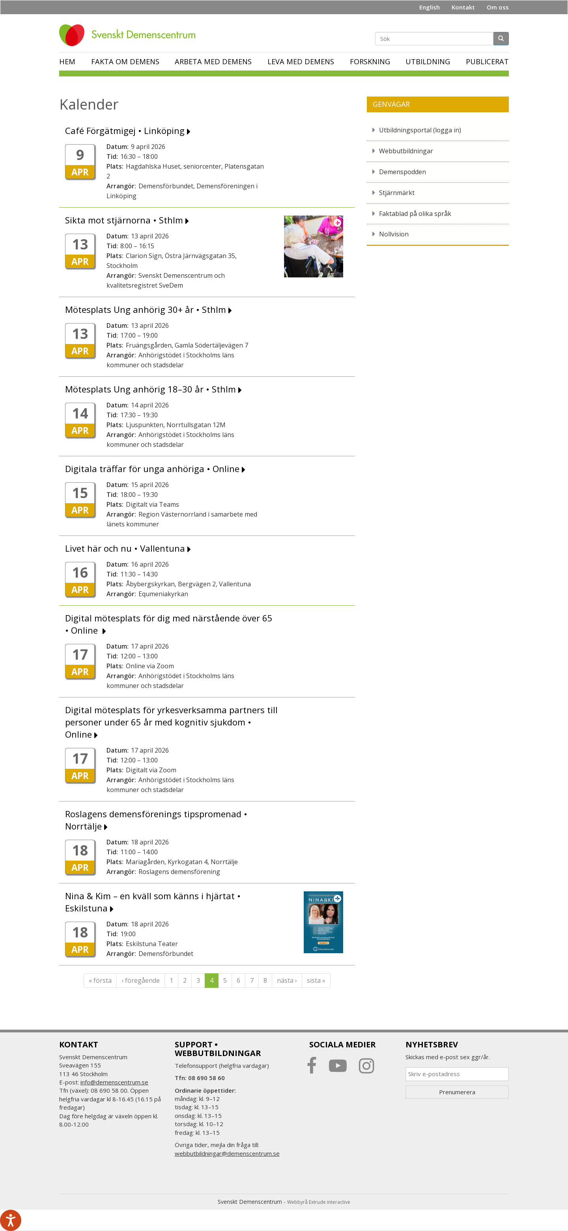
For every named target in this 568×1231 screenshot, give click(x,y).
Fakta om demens (125, 61)
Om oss (498, 7)
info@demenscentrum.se (114, 1082)
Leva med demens (300, 61)
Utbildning (427, 61)
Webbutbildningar (406, 151)
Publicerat (487, 61)
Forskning (370, 61)
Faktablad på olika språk (415, 213)
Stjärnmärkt (397, 192)
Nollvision (394, 234)
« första (100, 980)
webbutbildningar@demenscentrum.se (227, 1153)
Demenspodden (402, 171)
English (429, 7)
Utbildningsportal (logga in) (420, 130)
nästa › (287, 980)
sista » (316, 980)
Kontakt (463, 7)
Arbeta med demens (213, 61)
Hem (67, 61)
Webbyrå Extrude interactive (318, 1202)
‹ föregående (140, 980)
